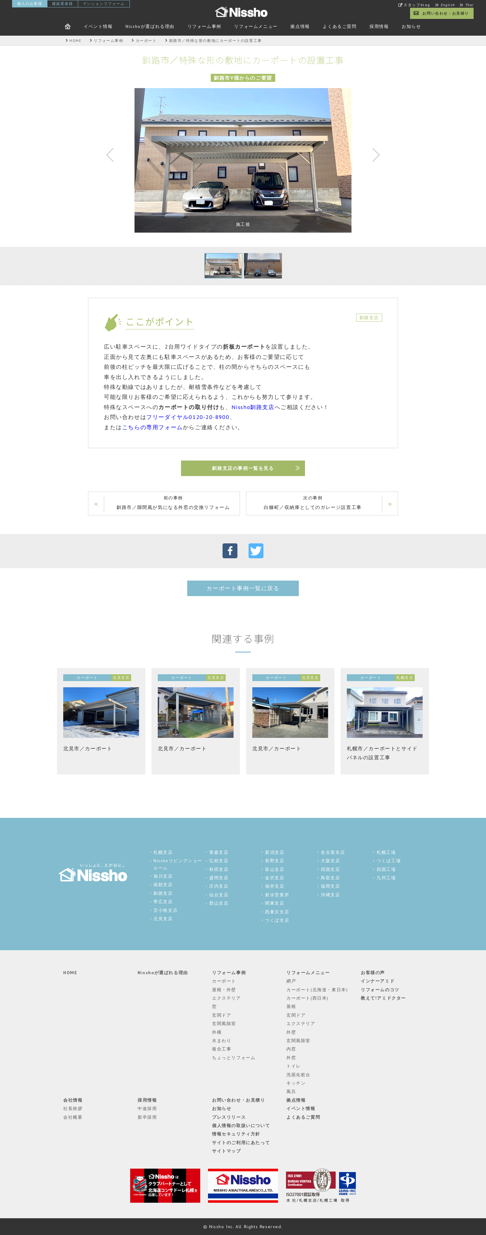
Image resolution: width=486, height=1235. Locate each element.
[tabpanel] (243, 160)
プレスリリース (229, 1117)
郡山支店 (218, 903)
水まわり (221, 1040)
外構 (217, 1032)
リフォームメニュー (255, 26)
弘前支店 (218, 860)
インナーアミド (378, 981)
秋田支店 (218, 869)
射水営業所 (277, 895)
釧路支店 (163, 893)
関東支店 (274, 903)
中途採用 (147, 1108)
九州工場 (386, 878)
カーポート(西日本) (307, 998)
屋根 (291, 1006)
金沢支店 (274, 878)
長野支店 (274, 860)
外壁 (291, 1032)
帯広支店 (163, 901)
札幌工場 (386, 852)
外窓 (291, 1057)
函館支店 (163, 884)
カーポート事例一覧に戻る (242, 588)
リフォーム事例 (204, 26)
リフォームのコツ (380, 989)
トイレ (293, 1066)
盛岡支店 (218, 878)
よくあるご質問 (339, 26)
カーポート (224, 981)
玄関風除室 (224, 1023)
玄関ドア (221, 1015)
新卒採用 (147, 1117)
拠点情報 (300, 26)
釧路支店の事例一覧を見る (243, 468)
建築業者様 (62, 3)
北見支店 (163, 918)
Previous (113, 156)
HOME (70, 972)
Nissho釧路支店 (253, 407)
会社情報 (72, 1100)
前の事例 (173, 503)
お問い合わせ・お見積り (445, 13)
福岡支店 (330, 886)
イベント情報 (98, 26)
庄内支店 (218, 886)
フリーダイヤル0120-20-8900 (187, 417)
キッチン (296, 1083)
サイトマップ (226, 1151)
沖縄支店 (330, 895)
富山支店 (274, 869)
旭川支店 (163, 876)
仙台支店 (218, 895)
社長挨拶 (72, 1108)
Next (373, 156)
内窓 (291, 1049)
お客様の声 (373, 972)
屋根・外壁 (224, 989)
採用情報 (379, 26)
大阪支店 (330, 860)
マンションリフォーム (104, 3)
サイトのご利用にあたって (241, 1142)
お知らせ (411, 26)
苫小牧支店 (165, 910)
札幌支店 (163, 852)
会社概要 (72, 1117)
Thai (469, 5)
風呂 (291, 1091)
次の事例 (312, 503)
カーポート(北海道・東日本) (317, 989)
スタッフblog (417, 5)
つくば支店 (277, 920)
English (448, 5)
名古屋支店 (333, 852)
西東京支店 (277, 912)
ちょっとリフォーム (233, 1057)
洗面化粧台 (298, 1074)
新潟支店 (274, 852)
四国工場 (386, 869)
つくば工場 (389, 860)
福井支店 (274, 886)
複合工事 (221, 1049)
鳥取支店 (330, 878)
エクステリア (226, 998)
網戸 (291, 981)
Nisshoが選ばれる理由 (150, 26)
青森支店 (218, 852)
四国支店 (330, 869)
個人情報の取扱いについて (241, 1125)
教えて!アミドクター (383, 998)
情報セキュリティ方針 (236, 1134)
